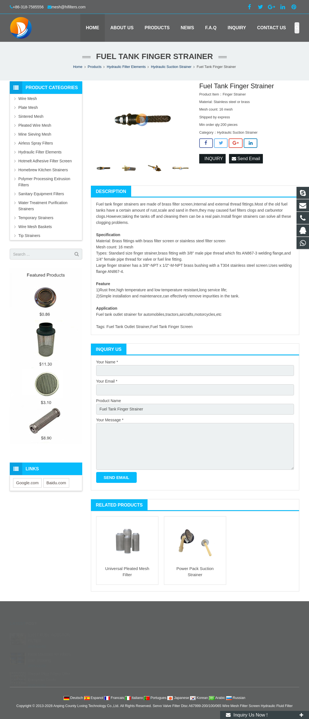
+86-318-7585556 (29, 7)
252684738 (172, 634)
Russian (235, 698)
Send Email (246, 158)
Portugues (155, 698)
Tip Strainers (29, 235)
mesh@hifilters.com (68, 7)
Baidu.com (56, 482)
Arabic (217, 698)
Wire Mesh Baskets (35, 226)
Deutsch (74, 698)
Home (78, 67)
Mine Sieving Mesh (34, 134)
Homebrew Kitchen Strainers (43, 170)
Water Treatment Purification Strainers (43, 205)
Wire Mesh (27, 98)
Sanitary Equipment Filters (41, 194)
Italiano (134, 698)
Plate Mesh (28, 107)
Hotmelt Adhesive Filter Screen (45, 161)
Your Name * (107, 362)
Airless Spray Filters (35, 143)
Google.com (27, 482)
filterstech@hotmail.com (182, 666)
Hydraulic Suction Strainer (171, 67)
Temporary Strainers (35, 218)
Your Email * (107, 381)
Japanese (178, 698)
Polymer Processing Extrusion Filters (44, 182)
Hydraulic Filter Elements (126, 67)
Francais (114, 698)
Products (95, 67)
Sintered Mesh (30, 116)
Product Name (108, 400)
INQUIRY (212, 158)
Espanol (94, 698)
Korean (199, 698)
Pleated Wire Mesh (34, 125)
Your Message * (109, 420)
